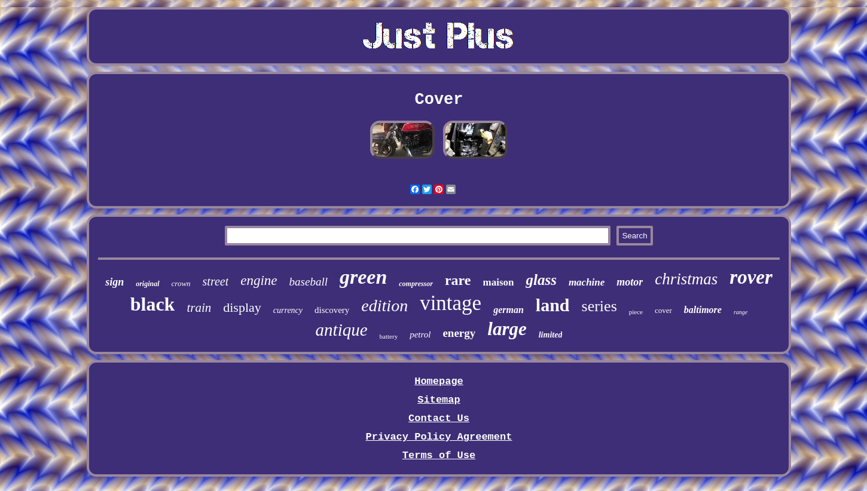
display (242, 307)
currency (288, 310)
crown (181, 283)
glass (541, 280)
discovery (332, 310)
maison (498, 282)
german (508, 310)
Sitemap (438, 400)
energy (458, 333)
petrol (420, 334)
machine (587, 282)
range (740, 312)
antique (342, 329)
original (147, 284)
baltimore (703, 310)
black (152, 304)
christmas (686, 279)
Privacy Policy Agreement (439, 437)
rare (458, 280)
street (216, 281)
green (363, 277)
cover (663, 310)
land (553, 305)
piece (636, 311)
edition (384, 305)
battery (389, 336)
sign (114, 282)
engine (258, 280)
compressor (416, 284)
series (599, 306)
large (506, 328)
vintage (450, 303)
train (199, 307)
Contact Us (438, 418)
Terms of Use (438, 455)
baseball (308, 281)
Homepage (438, 381)
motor (629, 282)
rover (750, 277)
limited (551, 334)
